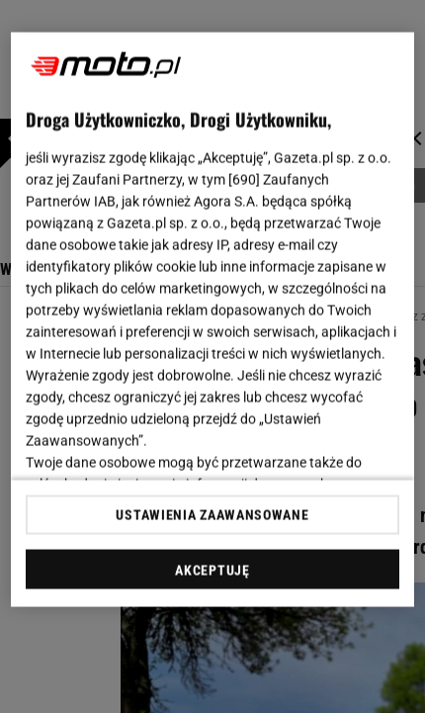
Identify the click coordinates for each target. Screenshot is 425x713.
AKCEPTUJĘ (212, 570)
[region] (213, 320)
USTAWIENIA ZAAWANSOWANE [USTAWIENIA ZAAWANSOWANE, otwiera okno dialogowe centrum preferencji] (212, 514)
